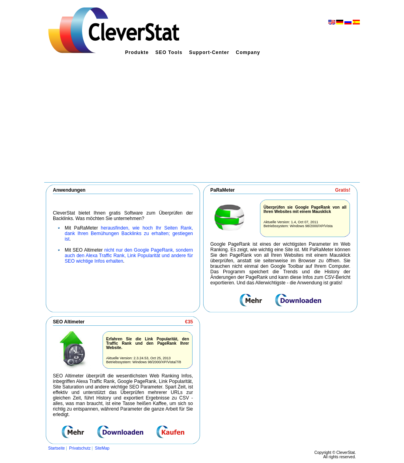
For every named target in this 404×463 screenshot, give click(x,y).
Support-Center (209, 52)
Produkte (137, 52)
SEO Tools (169, 52)
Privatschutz (79, 448)
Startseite (56, 448)
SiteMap (102, 448)
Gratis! (342, 190)
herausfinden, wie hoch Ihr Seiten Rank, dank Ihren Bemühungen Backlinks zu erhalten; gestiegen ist (129, 233)
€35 (189, 322)
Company (248, 52)
